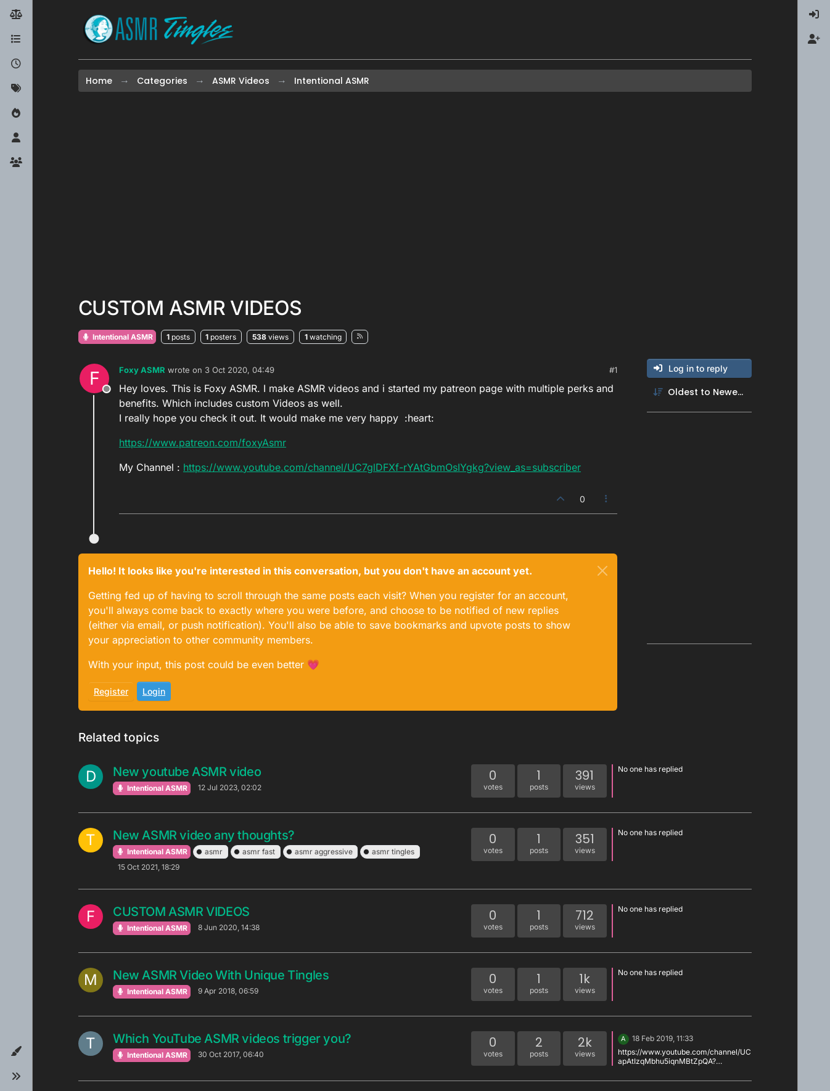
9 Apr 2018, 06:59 (228, 990)
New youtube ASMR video (187, 771)
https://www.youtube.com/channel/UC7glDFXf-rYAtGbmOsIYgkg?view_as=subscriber (382, 467)
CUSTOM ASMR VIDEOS (181, 911)
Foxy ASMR (142, 370)
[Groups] (16, 163)
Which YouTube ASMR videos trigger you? (232, 1038)
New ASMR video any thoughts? (204, 835)
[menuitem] (814, 15)
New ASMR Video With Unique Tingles (221, 975)
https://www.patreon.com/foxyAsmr (202, 442)
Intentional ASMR (117, 336)
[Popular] (16, 113)
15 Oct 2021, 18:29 (148, 867)
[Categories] (16, 39)
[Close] (602, 571)
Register (111, 691)
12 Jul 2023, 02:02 (229, 787)
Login (153, 691)
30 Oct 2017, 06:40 (231, 1054)
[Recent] (16, 64)
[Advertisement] (415, 194)
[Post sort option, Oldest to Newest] (699, 392)
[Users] (16, 138)
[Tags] (16, 89)
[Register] (814, 39)
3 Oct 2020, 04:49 (239, 370)
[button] (16, 1051)
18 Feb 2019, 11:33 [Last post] (662, 1038)
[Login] (814, 15)
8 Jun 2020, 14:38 (229, 927)
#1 (613, 370)
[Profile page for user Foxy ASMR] (94, 378)
